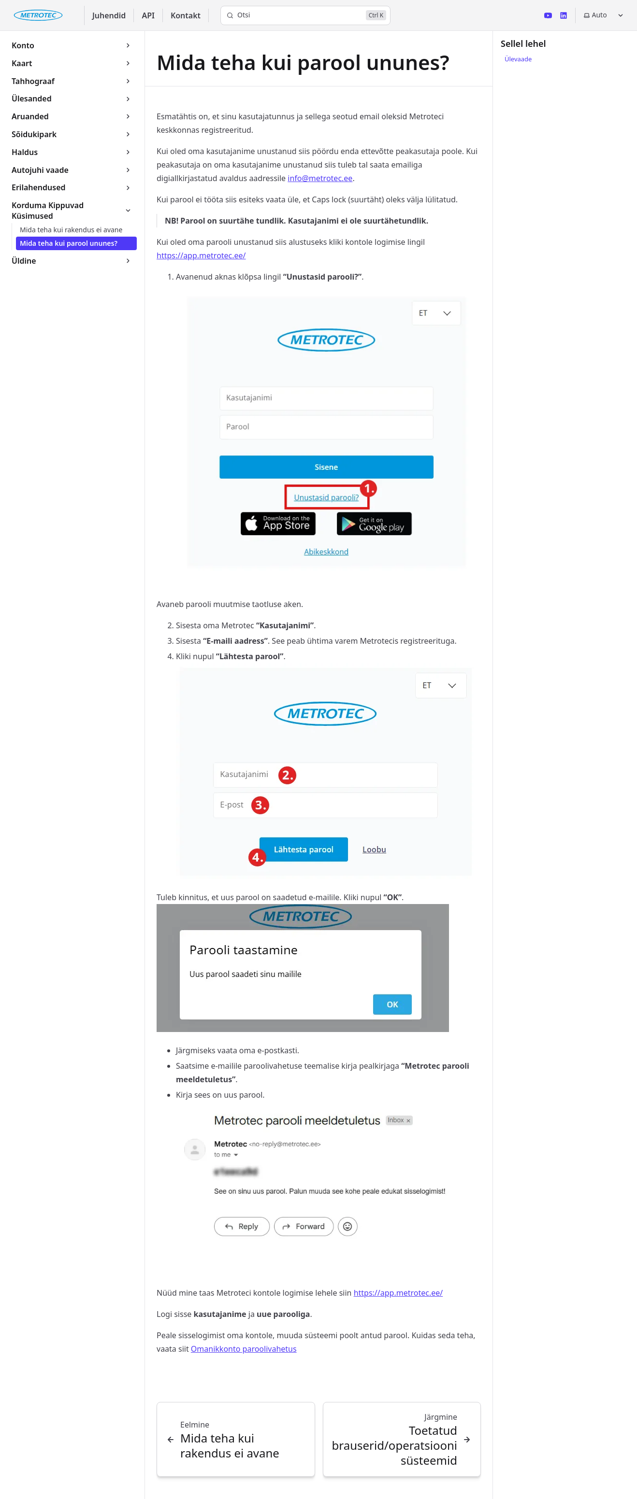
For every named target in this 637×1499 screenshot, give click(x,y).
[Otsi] (305, 15)
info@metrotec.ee (320, 178)
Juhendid (109, 15)
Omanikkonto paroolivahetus (244, 1348)
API (148, 15)
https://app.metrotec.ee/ (201, 255)
